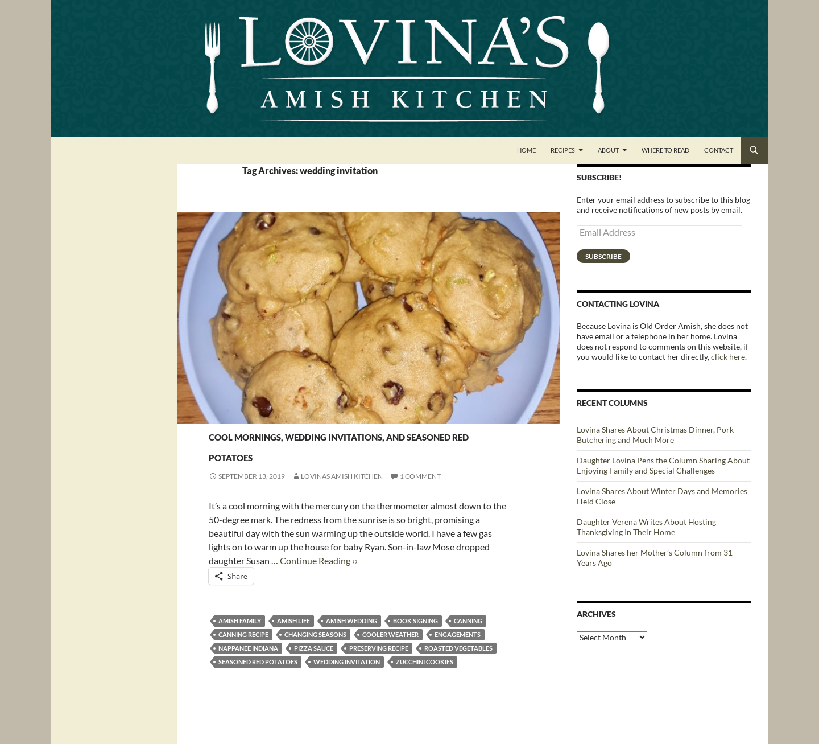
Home (526, 150)
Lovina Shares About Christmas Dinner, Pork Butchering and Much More (655, 435)
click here (728, 356)
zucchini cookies (424, 682)
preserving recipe (378, 668)
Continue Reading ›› (319, 581)
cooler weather (390, 655)
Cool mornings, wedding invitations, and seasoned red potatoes (360, 454)
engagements (458, 655)
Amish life (293, 641)
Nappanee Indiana (248, 668)
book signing (415, 641)
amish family (239, 641)
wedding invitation (346, 682)
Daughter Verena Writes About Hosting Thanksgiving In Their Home (646, 527)
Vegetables (274, 414)
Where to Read (665, 150)
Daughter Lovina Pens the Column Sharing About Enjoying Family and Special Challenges (663, 465)
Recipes (563, 150)
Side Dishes (229, 414)
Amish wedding (351, 641)
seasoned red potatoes (257, 682)
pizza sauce (313, 668)
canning (468, 641)
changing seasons (315, 655)
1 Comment (420, 496)
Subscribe (603, 256)
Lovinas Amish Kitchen (342, 496)
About (608, 150)
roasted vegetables (458, 668)
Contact (718, 150)
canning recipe (243, 655)
